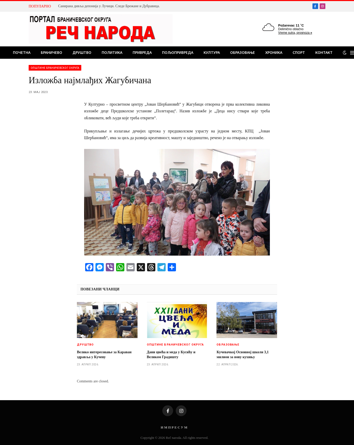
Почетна (21, 52)
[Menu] (352, 52)
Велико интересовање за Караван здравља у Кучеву (104, 354)
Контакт (324, 52)
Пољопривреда (177, 52)
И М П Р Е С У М (174, 427)
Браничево (51, 52)
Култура (212, 52)
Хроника (273, 52)
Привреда (142, 52)
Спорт (299, 52)
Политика (112, 52)
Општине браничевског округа (55, 68)
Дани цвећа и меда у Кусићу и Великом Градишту (171, 354)
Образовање (242, 52)
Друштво (82, 52)
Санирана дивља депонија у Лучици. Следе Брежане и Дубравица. (109, 6)
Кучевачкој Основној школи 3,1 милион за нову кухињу (242, 354)
